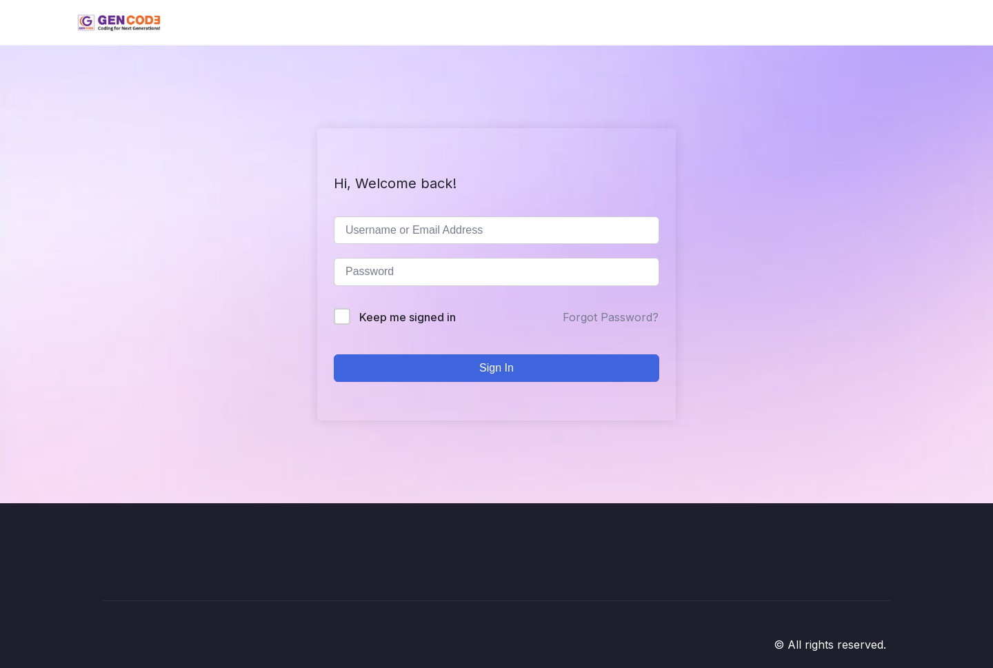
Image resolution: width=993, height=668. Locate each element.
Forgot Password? (611, 317)
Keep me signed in (407, 317)
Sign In (496, 368)
